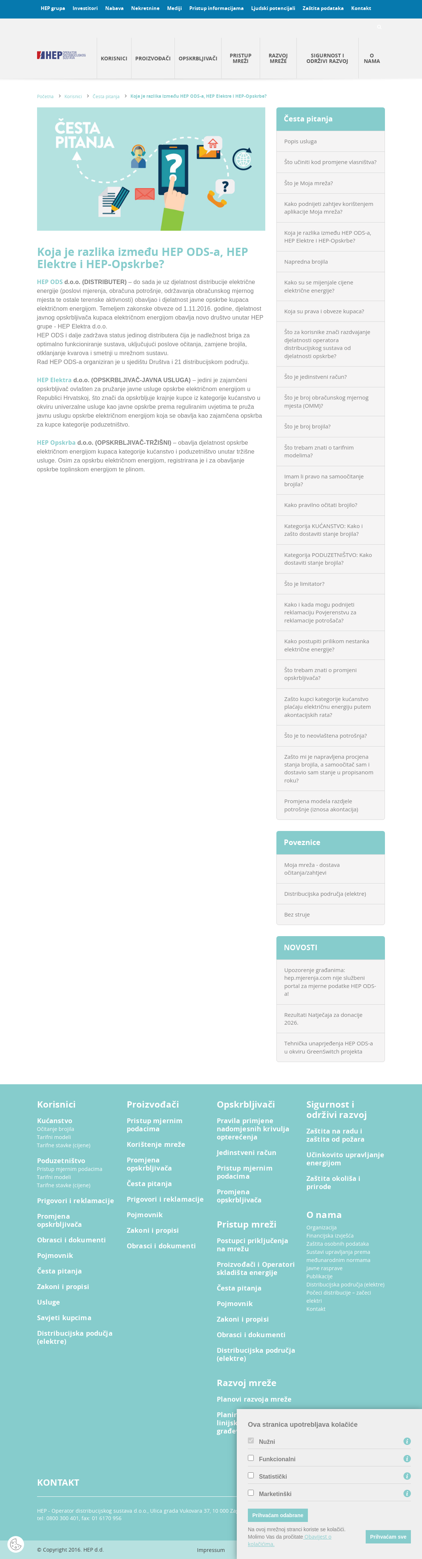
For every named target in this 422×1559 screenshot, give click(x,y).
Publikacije (319, 1276)
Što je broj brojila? (307, 426)
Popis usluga (300, 141)
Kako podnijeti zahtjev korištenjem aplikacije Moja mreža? (328, 207)
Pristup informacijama (216, 8)
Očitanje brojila (55, 1128)
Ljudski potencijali (273, 8)
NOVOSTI (301, 947)
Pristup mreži (241, 58)
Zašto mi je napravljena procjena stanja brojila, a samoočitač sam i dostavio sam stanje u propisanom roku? (328, 768)
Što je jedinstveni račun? (315, 376)
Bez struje (297, 914)
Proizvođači (153, 58)
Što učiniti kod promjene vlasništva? (330, 162)
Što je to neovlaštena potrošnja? (325, 735)
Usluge (48, 1302)
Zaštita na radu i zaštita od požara (335, 1135)
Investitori (85, 8)
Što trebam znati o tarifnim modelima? (319, 451)
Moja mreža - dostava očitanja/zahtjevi (312, 868)
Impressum (211, 1549)
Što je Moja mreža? (308, 183)
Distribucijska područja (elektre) (325, 893)
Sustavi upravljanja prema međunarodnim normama (338, 1255)
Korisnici (114, 58)
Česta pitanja (106, 96)
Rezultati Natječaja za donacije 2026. (323, 1018)
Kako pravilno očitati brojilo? (320, 504)
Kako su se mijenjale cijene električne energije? (318, 286)
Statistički (273, 1477)
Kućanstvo (54, 1121)
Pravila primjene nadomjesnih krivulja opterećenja (253, 1129)
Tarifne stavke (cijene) (64, 1145)
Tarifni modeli (54, 1137)
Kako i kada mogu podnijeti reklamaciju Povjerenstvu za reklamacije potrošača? (320, 612)
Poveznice (302, 842)
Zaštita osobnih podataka (337, 1243)
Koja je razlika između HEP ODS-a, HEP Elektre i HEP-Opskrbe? (198, 96)
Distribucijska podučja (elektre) (75, 1337)
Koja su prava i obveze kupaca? (324, 311)
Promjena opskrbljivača (59, 1220)
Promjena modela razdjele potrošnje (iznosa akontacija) (321, 804)
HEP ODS (50, 282)
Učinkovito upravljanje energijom (345, 1159)
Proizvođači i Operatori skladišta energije (256, 1269)
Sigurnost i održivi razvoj (327, 58)
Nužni (267, 1442)
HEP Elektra (55, 380)
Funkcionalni (277, 1459)
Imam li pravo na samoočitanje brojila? (324, 480)
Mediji (174, 8)
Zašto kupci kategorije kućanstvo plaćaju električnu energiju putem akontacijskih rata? (327, 706)
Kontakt (361, 8)
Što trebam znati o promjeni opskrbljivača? (320, 673)
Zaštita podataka (323, 8)
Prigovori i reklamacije (75, 1201)
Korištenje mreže (156, 1145)
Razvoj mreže (278, 58)
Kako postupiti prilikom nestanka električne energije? (326, 644)
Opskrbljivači (198, 58)
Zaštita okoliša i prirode (333, 1183)
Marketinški (275, 1494)
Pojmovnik (55, 1256)
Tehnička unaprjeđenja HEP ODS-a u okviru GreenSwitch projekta (328, 1047)
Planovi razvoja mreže (254, 1399)
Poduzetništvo (61, 1161)
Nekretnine (145, 8)
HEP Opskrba (57, 442)
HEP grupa (53, 8)
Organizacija (321, 1227)
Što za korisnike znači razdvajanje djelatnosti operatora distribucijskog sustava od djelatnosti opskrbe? (327, 343)
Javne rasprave (324, 1268)
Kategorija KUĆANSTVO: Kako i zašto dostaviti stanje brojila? (323, 529)
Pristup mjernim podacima (70, 1168)
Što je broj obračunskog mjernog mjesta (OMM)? (326, 401)
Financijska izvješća (330, 1235)
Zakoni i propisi (63, 1287)
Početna (45, 96)
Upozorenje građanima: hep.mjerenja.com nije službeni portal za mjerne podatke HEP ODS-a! (330, 981)
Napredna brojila (306, 261)
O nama (372, 58)
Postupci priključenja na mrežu (253, 1245)
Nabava (114, 8)
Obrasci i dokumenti (71, 1240)
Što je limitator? (304, 583)
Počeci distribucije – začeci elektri (338, 1296)
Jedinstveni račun (247, 1153)
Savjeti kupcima (64, 1318)
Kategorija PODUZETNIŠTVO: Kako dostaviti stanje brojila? (328, 558)
